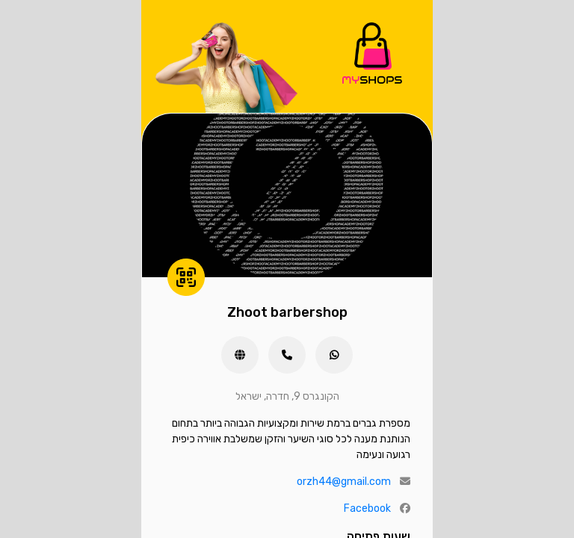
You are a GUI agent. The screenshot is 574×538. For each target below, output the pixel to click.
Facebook (367, 508)
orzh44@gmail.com (344, 481)
